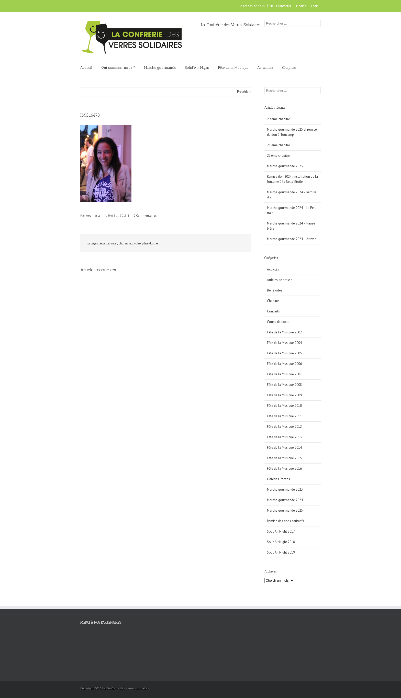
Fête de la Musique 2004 (284, 343)
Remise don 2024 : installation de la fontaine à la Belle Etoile (292, 179)
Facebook (81, 6)
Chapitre (289, 67)
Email (241, 243)
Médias (301, 6)
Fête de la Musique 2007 (284, 374)
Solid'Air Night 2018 (281, 542)
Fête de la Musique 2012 (284, 426)
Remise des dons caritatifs (285, 521)
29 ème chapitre (278, 119)
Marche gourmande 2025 (285, 510)
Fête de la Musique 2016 (284, 468)
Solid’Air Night (197, 67)
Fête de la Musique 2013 (284, 437)
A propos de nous (252, 6)
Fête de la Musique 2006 (284, 364)
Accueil (86, 67)
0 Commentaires (145, 215)
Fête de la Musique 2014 (284, 447)
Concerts (273, 311)
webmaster (94, 215)
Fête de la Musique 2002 (284, 332)
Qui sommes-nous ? (118, 67)
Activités (273, 269)
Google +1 (228, 243)
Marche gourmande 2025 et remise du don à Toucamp (292, 132)
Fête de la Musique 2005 (284, 353)
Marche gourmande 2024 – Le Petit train (292, 210)
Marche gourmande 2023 (285, 166)
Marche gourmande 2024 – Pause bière (291, 226)
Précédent (244, 91)
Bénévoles (274, 290)
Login (315, 6)
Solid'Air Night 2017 (281, 531)
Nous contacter (280, 6)
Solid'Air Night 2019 (281, 552)
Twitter (206, 243)
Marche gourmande (160, 67)
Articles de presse (279, 280)
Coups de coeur (278, 322)
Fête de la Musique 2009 (284, 395)
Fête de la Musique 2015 (284, 458)
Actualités (265, 67)
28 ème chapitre (278, 145)
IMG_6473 (90, 115)
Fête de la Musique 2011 (284, 416)
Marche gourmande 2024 (285, 500)
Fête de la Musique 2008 (284, 384)
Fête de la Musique (233, 67)
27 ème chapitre (278, 155)
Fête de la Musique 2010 (284, 405)
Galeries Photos (278, 479)
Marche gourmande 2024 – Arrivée (291, 239)
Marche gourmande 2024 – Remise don (292, 194)
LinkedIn (217, 243)
